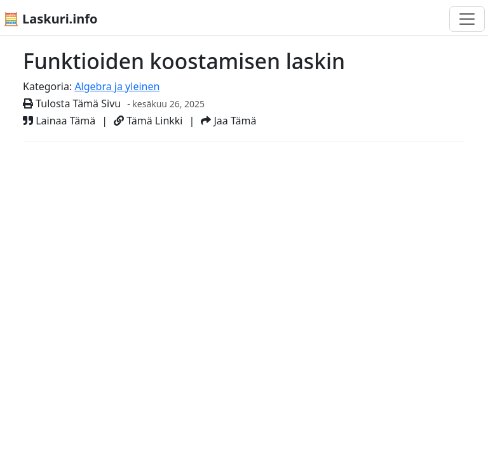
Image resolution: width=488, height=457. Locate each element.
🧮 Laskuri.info (50, 18)
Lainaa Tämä (59, 121)
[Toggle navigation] (467, 19)
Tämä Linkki (148, 121)
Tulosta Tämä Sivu (72, 103)
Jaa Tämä (228, 121)
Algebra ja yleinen (116, 86)
